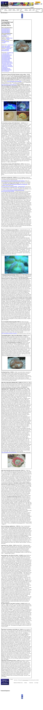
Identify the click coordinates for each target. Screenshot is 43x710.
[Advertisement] (37, 28)
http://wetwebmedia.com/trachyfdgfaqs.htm (9, 84)
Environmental (4, 35)
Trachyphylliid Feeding (6, 59)
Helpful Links (16, 682)
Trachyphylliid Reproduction (7, 61)
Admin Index (31, 682)
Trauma (8, 39)
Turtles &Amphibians (26, 10)
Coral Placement (4, 67)
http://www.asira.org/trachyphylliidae (7, 191)
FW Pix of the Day (31, 680)
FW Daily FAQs (20, 680)
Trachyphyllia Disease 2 (6, 30)
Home (2, 9)
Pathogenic (3, 40)
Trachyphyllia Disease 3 (6, 31)
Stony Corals (4, 62)
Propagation (9, 69)
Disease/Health (4, 69)
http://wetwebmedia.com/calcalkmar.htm (14, 81)
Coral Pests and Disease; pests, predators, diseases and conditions (7, 46)
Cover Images (36, 682)
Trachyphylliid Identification (7, 54)
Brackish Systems (18, 10)
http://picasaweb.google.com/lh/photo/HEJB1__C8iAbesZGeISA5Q (13, 186)
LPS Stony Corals (5, 64)
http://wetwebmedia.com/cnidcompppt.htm (9, 452)
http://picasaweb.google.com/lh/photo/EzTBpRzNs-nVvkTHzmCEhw (15, 184)
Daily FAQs (15, 680)
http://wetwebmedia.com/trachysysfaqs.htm (9, 333)
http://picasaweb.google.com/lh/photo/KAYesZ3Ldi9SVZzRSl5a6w (13, 180)
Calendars (25, 682)
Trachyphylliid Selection (6, 57)
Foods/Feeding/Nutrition (6, 68)
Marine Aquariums (5, 10)
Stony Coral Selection (9, 66)
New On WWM (36, 680)
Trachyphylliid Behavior (6, 56)
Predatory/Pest (6, 41)
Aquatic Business (30, 10)
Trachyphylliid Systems (6, 60)
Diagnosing (9, 34)
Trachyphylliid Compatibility (7, 58)
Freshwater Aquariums (10, 10)
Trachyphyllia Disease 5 (6, 32)
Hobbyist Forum (20, 682)
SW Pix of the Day (25, 680)
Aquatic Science (33, 10)
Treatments (3, 42)
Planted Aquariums (14, 10)
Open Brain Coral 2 (5, 53)
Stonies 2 (8, 62)
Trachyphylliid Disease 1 (6, 28)
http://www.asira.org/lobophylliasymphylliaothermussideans (13, 190)
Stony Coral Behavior (5, 70)
